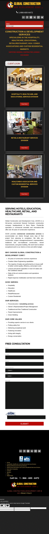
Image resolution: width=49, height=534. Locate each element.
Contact (9, 470)
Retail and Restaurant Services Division (17, 465)
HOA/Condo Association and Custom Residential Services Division (23, 467)
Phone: (24, 363)
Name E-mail (24, 351)
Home (8, 462)
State (24, 375)
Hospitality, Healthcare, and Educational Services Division (21, 464)
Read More (24, 104)
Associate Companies (12, 469)
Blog (8, 474)
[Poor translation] (7, 505)
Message (24, 394)
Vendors (9, 472)
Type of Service (24, 369)
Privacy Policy (26, 493)
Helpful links (10, 475)
